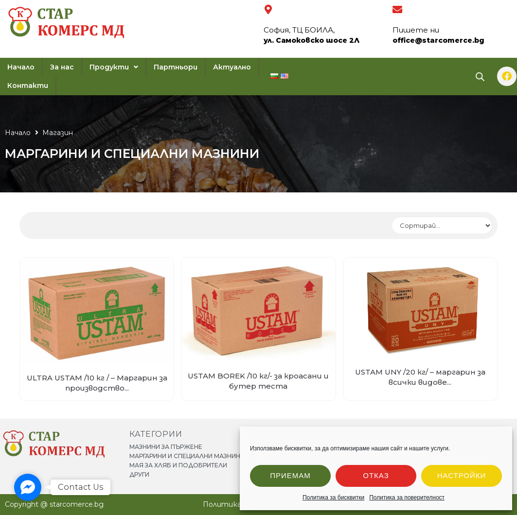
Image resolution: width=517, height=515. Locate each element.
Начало (18, 132)
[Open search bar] (480, 76)
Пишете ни (415, 29)
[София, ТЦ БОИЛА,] (268, 10)
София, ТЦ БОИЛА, (299, 29)
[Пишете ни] (397, 10)
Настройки (461, 475)
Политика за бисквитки (333, 497)
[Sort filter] (442, 225)
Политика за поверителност (407, 497)
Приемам (290, 475)
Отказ (376, 475)
